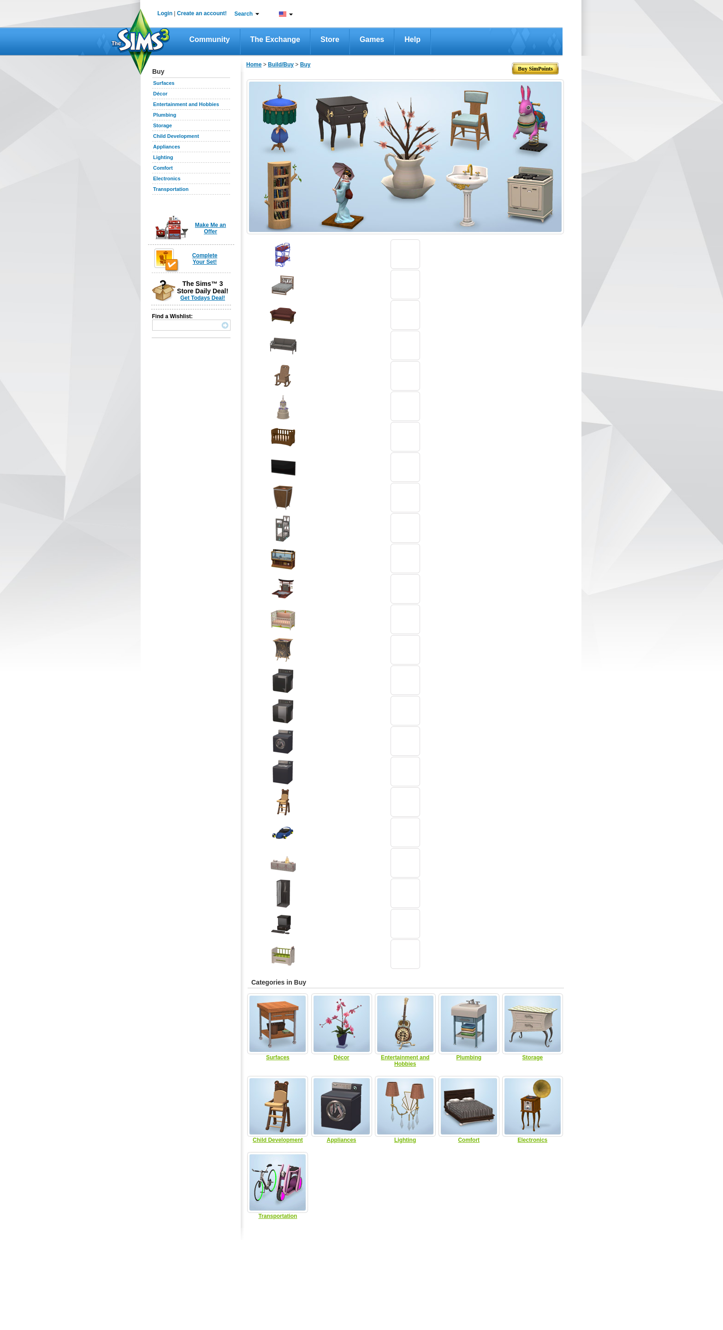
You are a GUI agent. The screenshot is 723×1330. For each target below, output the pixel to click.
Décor (160, 93)
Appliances (166, 146)
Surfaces (163, 83)
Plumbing (164, 115)
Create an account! (202, 13)
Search (243, 14)
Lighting (163, 157)
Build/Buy (281, 64)
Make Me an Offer (210, 228)
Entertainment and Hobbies (186, 104)
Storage (162, 125)
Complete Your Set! (205, 258)
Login (164, 13)
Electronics (166, 178)
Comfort (163, 168)
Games (372, 39)
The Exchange (275, 39)
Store (329, 39)
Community (210, 39)
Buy (305, 64)
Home (253, 64)
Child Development (176, 136)
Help (412, 39)
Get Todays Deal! (202, 298)
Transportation (171, 189)
